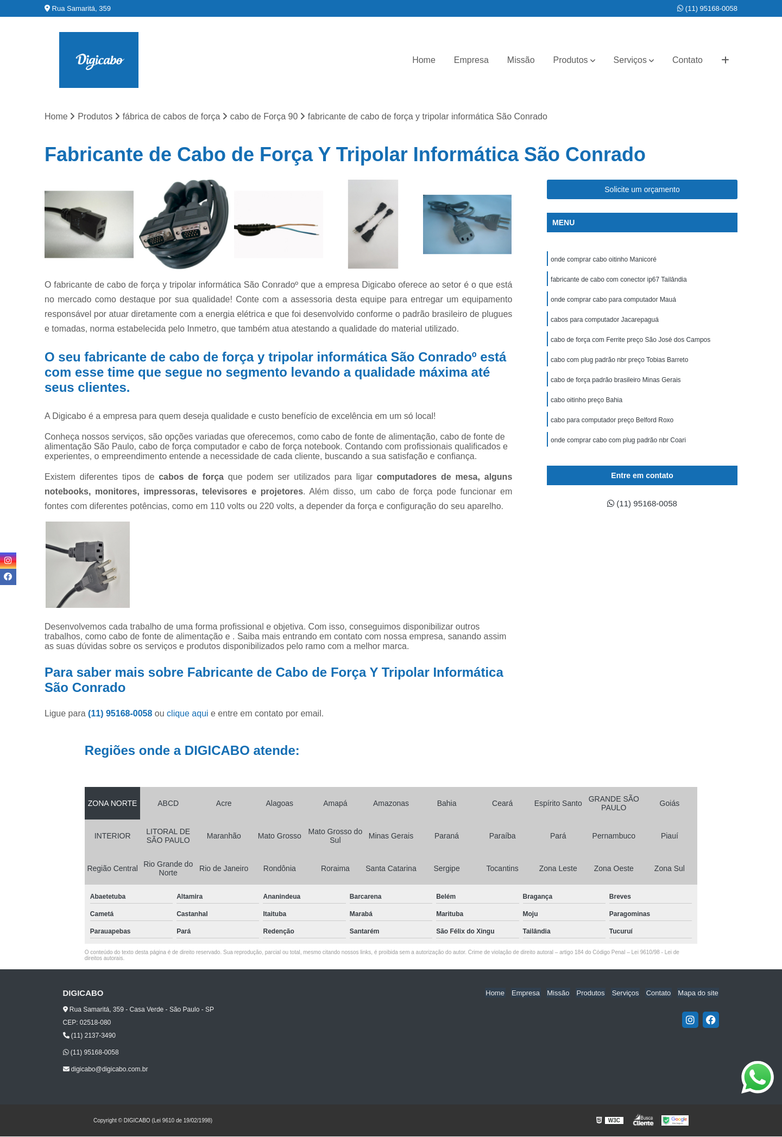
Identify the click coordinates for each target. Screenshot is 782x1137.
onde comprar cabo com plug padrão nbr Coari (618, 445)
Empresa (471, 60)
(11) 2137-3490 (89, 1036)
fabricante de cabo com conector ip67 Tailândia (619, 280)
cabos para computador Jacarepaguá (605, 322)
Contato (687, 60)
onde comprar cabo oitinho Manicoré (604, 260)
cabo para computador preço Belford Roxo (612, 425)
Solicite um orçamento (642, 190)
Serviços (630, 60)
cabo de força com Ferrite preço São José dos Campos (630, 342)
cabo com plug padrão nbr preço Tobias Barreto (619, 363)
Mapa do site (699, 993)
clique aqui (188, 714)
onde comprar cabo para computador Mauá (613, 301)
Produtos (570, 60)
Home (424, 60)
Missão (521, 60)
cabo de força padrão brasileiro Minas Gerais (615, 384)
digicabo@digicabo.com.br (105, 1069)
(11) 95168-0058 (707, 8)
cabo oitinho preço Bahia (586, 404)
